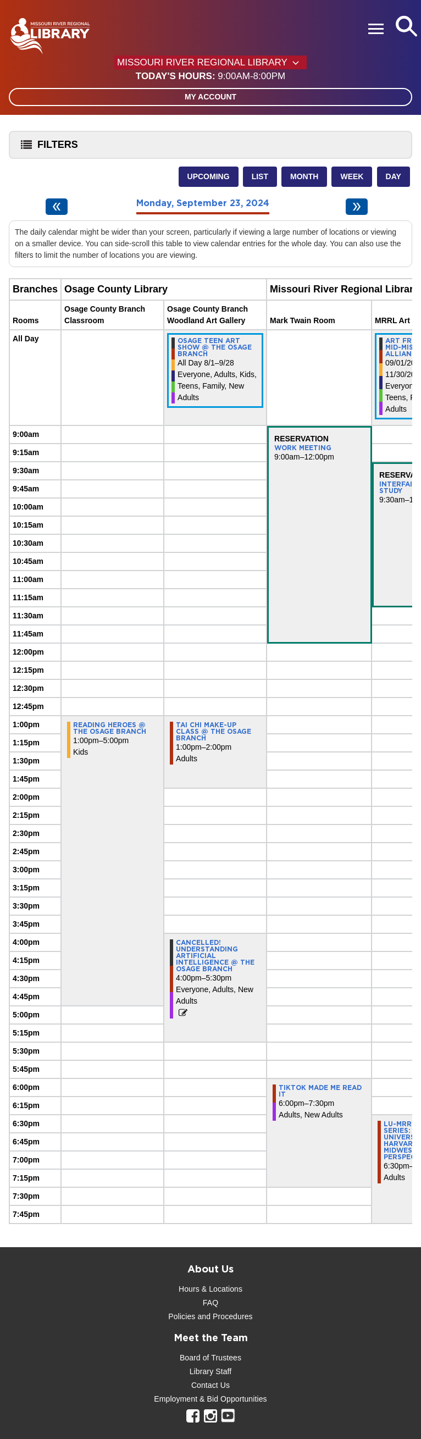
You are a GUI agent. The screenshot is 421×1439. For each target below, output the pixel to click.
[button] (210, 76)
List (260, 176)
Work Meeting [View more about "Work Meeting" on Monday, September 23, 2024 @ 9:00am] (302, 448)
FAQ (210, 1302)
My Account (210, 96)
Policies (181, 1316)
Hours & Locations (210, 1289)
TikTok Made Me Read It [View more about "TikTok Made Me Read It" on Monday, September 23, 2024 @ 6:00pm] (320, 1091)
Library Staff (211, 1371)
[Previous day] (57, 206)
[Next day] (357, 206)
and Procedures (223, 1316)
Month (304, 176)
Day (393, 176)
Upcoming (208, 176)
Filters (46, 148)
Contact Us (210, 1385)
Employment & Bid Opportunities (210, 1398)
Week (351, 176)
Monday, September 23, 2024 (202, 203)
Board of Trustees (210, 1357)
